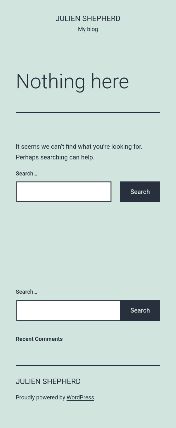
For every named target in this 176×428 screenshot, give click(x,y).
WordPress (80, 397)
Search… (26, 173)
